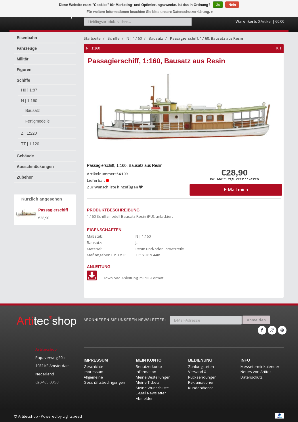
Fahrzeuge (27, 48)
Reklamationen (201, 381)
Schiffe (23, 80)
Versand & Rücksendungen (202, 373)
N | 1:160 (29, 100)
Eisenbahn (27, 37)
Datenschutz (251, 376)
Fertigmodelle (37, 121)
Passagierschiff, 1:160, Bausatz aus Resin (206, 38)
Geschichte (93, 365)
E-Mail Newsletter (151, 392)
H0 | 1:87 (29, 90)
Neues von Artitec (255, 371)
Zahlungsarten (201, 365)
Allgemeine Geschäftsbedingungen (104, 379)
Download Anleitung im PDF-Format (125, 277)
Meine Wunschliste (152, 387)
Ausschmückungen (35, 166)
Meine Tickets (148, 381)
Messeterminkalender (259, 365)
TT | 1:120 (30, 144)
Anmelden (256, 319)
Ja (218, 5)
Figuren (24, 69)
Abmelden (145, 397)
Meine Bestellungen (153, 376)
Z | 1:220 (29, 133)
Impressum (93, 371)
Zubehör (25, 177)
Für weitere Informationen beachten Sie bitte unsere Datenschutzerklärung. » (150, 12)
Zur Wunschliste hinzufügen (115, 187)
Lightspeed (72, 415)
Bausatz (32, 110)
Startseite (92, 38)
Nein (232, 5)
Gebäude (25, 156)
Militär (22, 59)
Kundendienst (200, 387)
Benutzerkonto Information (149, 368)
